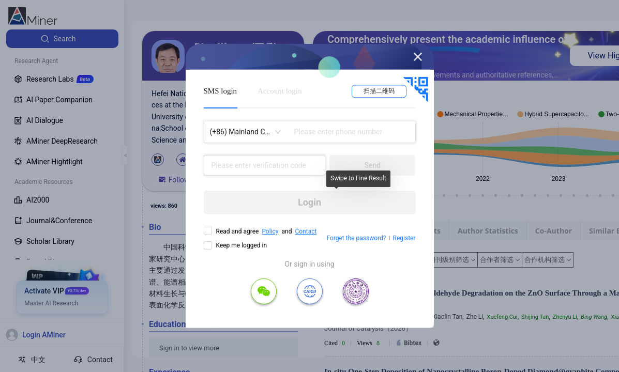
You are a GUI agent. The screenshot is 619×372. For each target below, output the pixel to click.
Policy (270, 231)
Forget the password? (356, 238)
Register (404, 238)
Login (309, 202)
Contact (305, 231)
